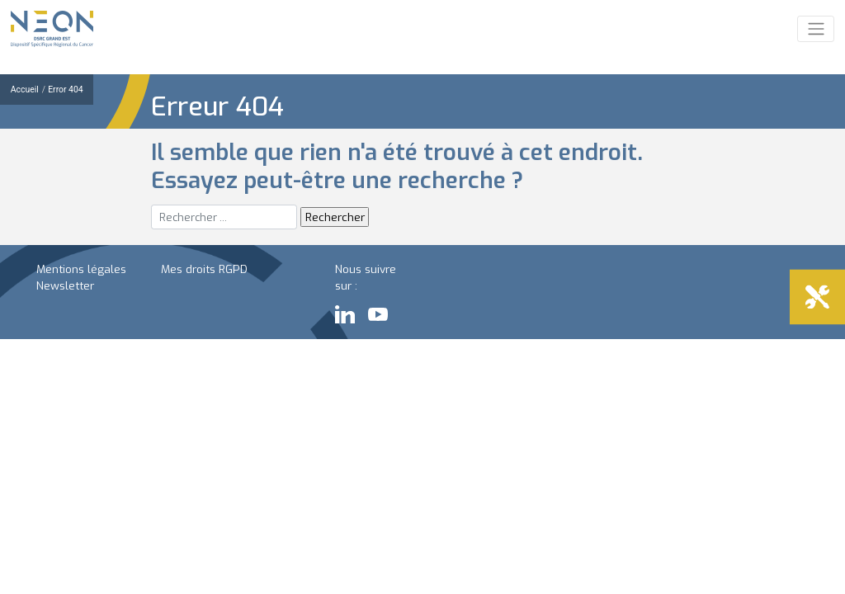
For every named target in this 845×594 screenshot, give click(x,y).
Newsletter (65, 285)
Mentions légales (81, 269)
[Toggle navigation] (815, 29)
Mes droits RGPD (204, 269)
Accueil (25, 89)
